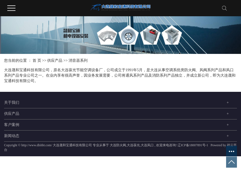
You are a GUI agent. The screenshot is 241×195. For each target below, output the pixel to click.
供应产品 (54, 60)
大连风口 (147, 145)
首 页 (37, 60)
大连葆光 (133, 145)
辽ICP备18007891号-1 (193, 145)
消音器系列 (78, 60)
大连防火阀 (118, 145)
